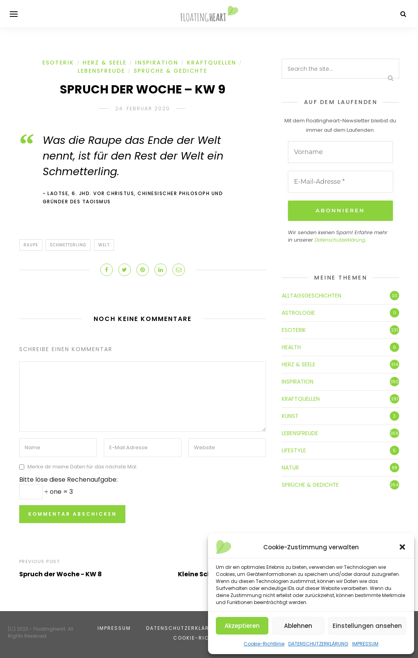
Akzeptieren (242, 626)
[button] (402, 547)
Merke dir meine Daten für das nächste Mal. (82, 466)
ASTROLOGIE (298, 312)
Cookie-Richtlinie (264, 643)
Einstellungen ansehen (367, 626)
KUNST (290, 415)
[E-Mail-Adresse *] (340, 182)
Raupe (31, 245)
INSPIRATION (156, 62)
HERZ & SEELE (105, 62)
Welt (104, 245)
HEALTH (291, 346)
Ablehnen (298, 626)
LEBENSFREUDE (101, 71)
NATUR (290, 467)
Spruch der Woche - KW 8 (60, 574)
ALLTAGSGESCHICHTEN (311, 295)
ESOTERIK (58, 62)
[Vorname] (340, 152)
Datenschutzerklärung (340, 239)
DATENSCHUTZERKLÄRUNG (318, 643)
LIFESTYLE (294, 450)
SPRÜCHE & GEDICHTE (170, 71)
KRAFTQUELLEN (211, 62)
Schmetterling (68, 245)
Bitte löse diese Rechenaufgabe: (68, 479)
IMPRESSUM (365, 643)
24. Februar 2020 (142, 108)
